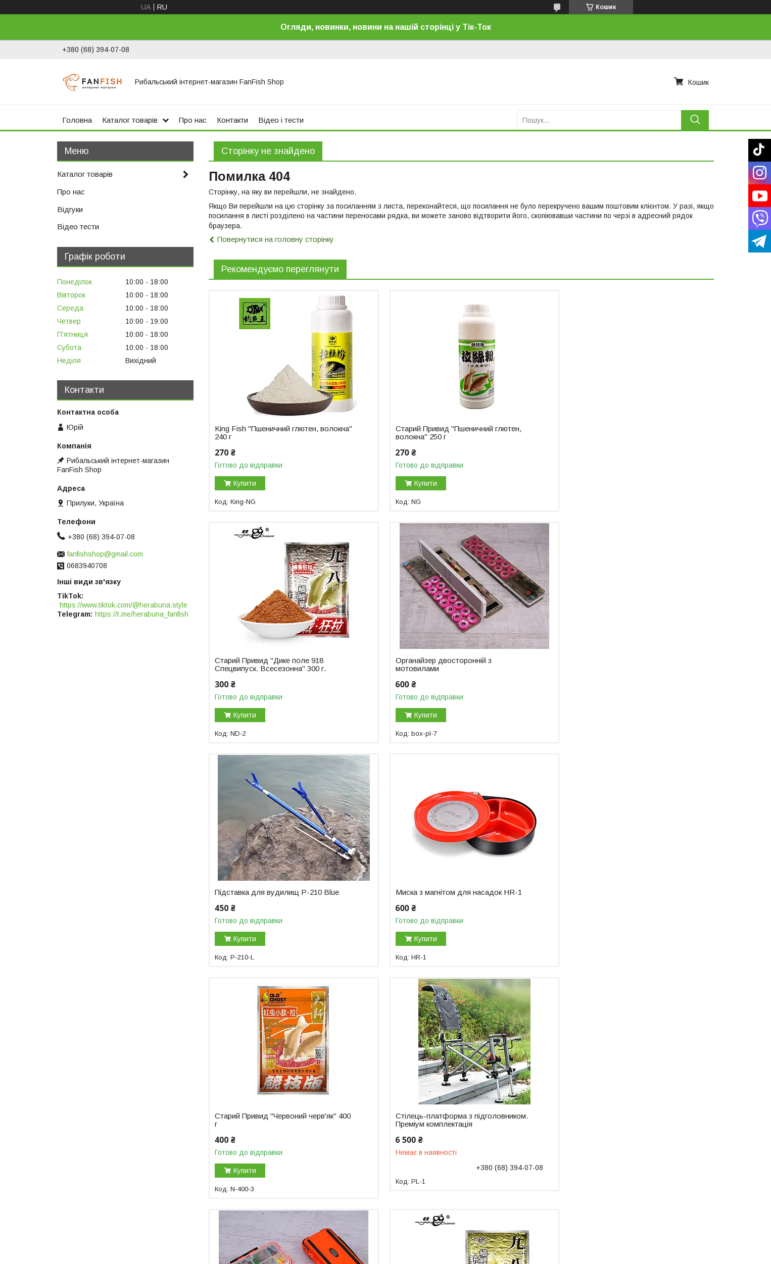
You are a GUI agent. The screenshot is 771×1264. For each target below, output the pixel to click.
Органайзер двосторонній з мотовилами (263, 664)
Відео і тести (281, 120)
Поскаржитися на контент (411, 1254)
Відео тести (78, 226)
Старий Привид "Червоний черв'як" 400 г (275, 896)
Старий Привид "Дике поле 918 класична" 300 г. (269, 1129)
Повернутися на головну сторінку (275, 239)
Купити (244, 483)
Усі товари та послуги (670, 1213)
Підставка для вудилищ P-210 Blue (449, 660)
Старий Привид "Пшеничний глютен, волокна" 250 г (449, 433)
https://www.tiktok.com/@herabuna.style (123, 605)
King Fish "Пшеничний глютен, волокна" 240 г (266, 433)
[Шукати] (695, 120)
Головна (77, 120)
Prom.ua (433, 1245)
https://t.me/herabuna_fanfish (141, 614)
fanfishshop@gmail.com (105, 554)
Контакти (232, 120)
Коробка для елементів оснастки (615, 892)
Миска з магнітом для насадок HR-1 (621, 660)
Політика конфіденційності (490, 1254)
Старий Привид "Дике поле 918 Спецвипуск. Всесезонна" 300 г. (613, 433)
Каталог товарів (130, 120)
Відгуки (70, 209)
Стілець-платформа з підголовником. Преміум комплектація (429, 900)
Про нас (193, 120)
